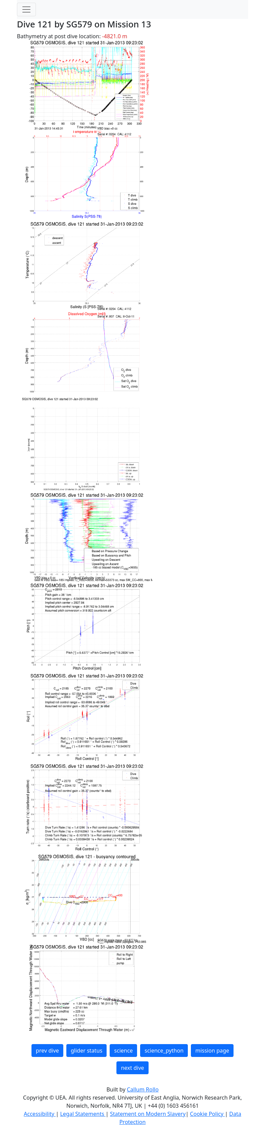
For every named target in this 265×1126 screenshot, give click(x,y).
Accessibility (40, 1114)
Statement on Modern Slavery (147, 1114)
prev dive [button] (47, 1050)
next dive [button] (132, 1068)
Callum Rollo (143, 1089)
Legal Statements (83, 1114)
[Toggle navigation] (26, 9)
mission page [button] (212, 1050)
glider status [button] (86, 1050)
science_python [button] (164, 1050)
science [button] (123, 1050)
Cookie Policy (207, 1114)
